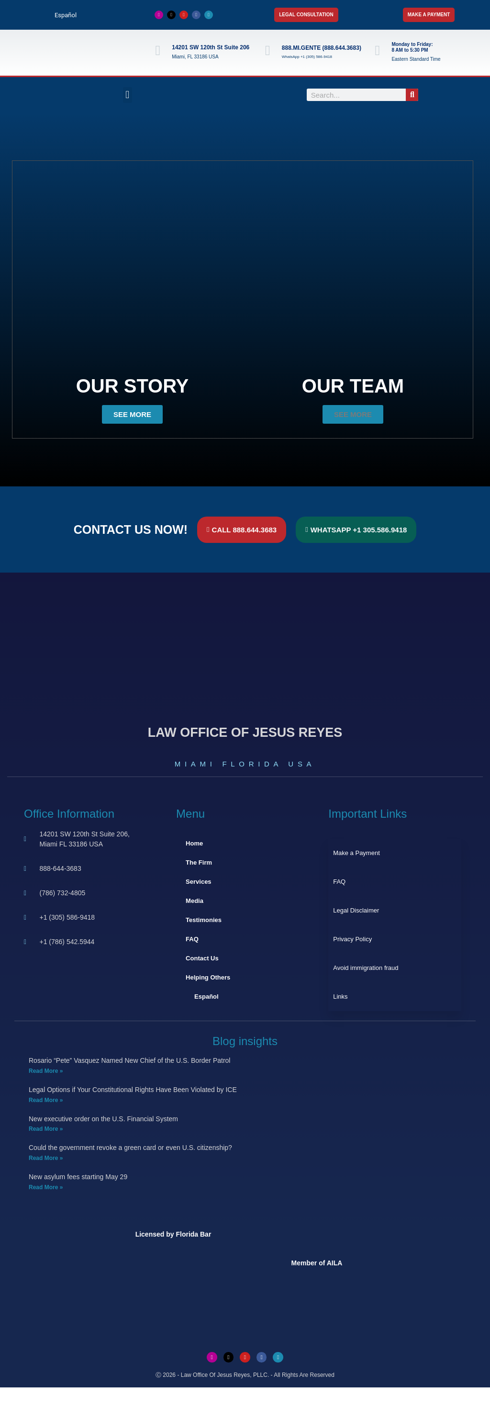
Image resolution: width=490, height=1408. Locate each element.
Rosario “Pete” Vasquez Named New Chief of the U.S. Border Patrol (129, 1060)
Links (340, 996)
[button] (127, 95)
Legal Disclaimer (356, 910)
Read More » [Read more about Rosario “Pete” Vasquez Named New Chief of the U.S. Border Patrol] (46, 1071)
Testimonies (204, 920)
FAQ (192, 939)
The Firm (199, 862)
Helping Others (208, 977)
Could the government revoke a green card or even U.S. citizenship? (130, 1147)
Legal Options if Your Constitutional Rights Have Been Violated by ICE (133, 1089)
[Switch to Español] (61, 15)
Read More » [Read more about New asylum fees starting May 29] (46, 1187)
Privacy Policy (352, 939)
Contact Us (202, 958)
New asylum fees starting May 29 (78, 1177)
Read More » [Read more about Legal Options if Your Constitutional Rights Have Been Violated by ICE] (46, 1100)
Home (194, 843)
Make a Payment (356, 852)
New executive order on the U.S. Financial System (103, 1119)
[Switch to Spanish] (245, 1397)
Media (194, 900)
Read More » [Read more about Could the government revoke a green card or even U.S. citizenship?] (46, 1158)
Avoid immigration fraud (365, 967)
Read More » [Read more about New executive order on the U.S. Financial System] (46, 1129)
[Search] (412, 95)
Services (199, 881)
